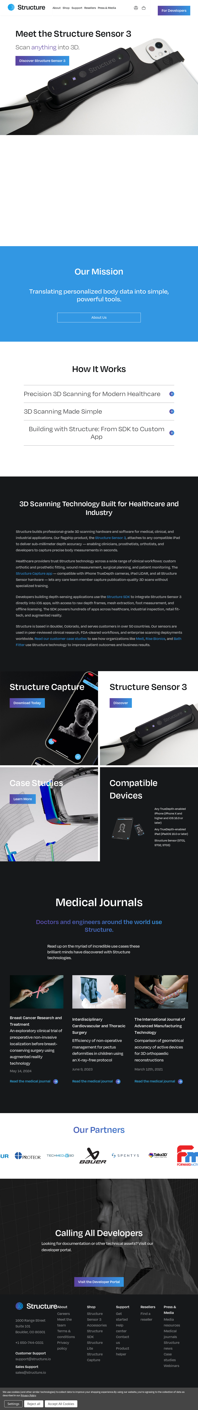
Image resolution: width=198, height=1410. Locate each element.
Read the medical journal (34, 1081)
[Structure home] (26, 7)
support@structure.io (33, 1359)
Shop (66, 8)
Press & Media (107, 8)
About (57, 8)
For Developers (174, 10)
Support (77, 8)
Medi (140, 638)
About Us (99, 317)
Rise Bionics (155, 638)
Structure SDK (118, 596)
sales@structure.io (30, 1372)
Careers (63, 1313)
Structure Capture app (34, 573)
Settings (13, 1404)
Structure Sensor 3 (110, 537)
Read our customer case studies (61, 638)
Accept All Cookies (61, 1404)
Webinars (171, 1365)
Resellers (90, 8)
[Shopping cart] (142, 8)
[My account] (134, 8)
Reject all (33, 1404)
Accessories (97, 1325)
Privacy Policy (28, 1395)
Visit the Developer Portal (99, 1281)
